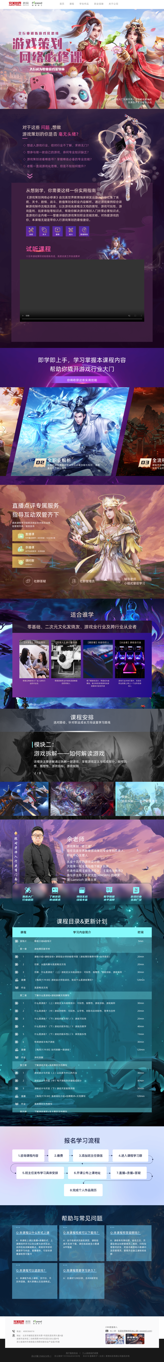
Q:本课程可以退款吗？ (31, 1270)
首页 (62, 3)
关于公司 (113, 3)
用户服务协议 (72, 1353)
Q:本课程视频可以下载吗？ (81, 1232)
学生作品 (84, 3)
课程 (71, 3)
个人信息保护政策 (90, 1353)
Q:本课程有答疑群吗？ (125, 1232)
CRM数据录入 (111, 1327)
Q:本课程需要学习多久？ (80, 1270)
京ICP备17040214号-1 (41, 1356)
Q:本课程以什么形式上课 (32, 1232)
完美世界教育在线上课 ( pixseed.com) (135, 1330)
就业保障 (99, 3)
